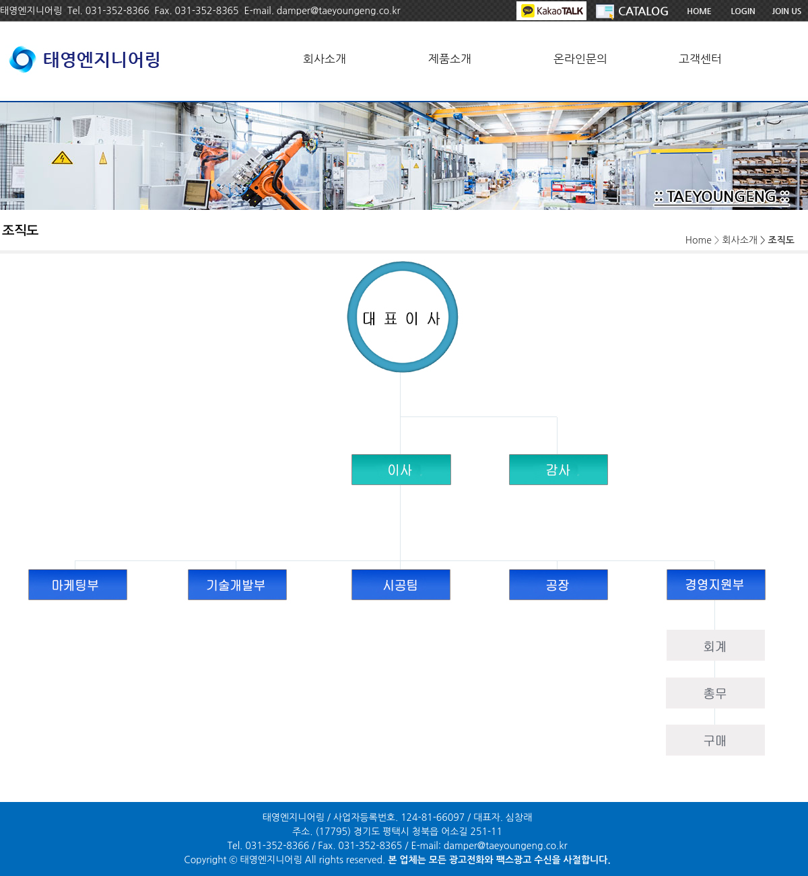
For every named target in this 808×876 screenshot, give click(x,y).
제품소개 (449, 58)
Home (698, 240)
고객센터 (700, 58)
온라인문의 (580, 58)
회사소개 (324, 58)
